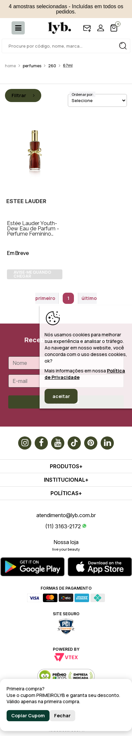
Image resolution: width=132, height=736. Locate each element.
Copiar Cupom (28, 715)
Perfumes (32, 66)
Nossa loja (66, 542)
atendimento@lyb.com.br (66, 515)
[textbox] (66, 46)
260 (52, 66)
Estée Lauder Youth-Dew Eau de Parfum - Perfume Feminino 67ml (33, 231)
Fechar (62, 715)
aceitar (61, 396)
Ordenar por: (82, 94)
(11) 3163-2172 (63, 526)
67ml (68, 65)
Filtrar (23, 95)
